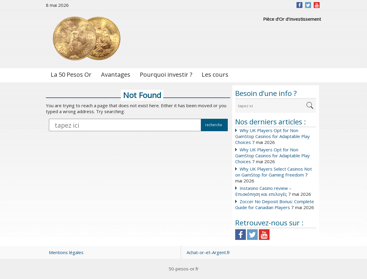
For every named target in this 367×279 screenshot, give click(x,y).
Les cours (215, 74)
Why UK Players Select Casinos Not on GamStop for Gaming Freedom (273, 172)
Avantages (115, 74)
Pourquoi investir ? (166, 74)
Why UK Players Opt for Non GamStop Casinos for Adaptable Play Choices (272, 136)
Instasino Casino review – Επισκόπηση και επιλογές (263, 191)
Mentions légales (66, 252)
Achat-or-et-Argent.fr (208, 252)
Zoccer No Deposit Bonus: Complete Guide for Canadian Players (274, 204)
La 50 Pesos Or (71, 74)
